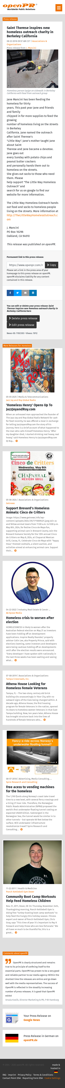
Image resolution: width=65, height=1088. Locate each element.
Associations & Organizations (33, 499)
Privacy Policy (24, 1075)
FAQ (4, 1075)
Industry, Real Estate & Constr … (34, 609)
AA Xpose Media (14, 613)
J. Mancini (31, 48)
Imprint (12, 1075)
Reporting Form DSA (33, 1078)
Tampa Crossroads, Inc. (17, 679)
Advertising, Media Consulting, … (35, 778)
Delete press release (23, 318)
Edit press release (21, 325)
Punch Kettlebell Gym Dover (20, 891)
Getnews (10, 503)
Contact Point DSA (12, 1078)
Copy (51, 265)
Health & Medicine (27, 888)
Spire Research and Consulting (21, 782)
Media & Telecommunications (33, 397)
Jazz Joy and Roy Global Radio (21, 400)
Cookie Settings (52, 1078)
